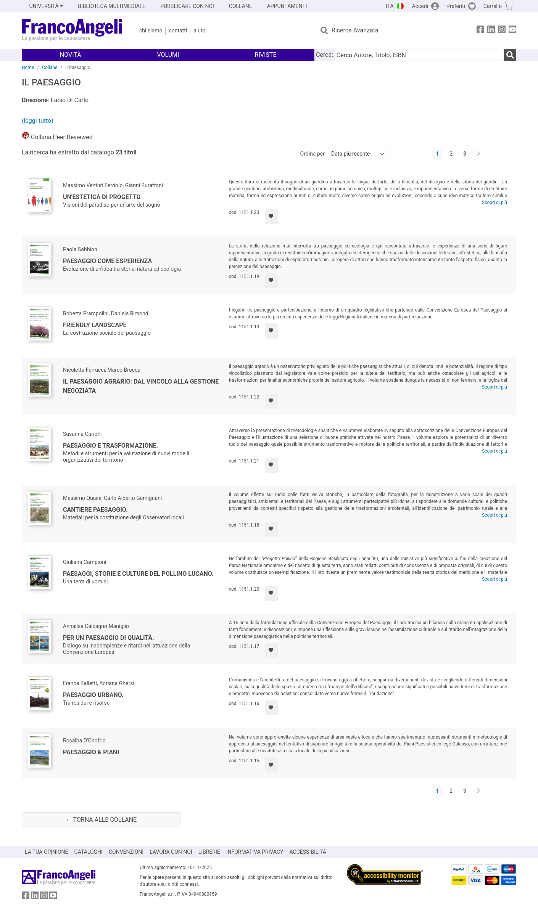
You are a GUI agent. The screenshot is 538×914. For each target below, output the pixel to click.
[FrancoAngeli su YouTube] (512, 31)
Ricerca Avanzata (355, 30)
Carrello (492, 6)
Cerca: (324, 54)
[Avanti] (478, 154)
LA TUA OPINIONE (46, 852)
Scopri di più (494, 202)
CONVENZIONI (126, 852)
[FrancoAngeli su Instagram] (502, 31)
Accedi (420, 6)
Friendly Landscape (94, 325)
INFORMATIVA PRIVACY (254, 852)
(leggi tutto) (37, 120)
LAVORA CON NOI (171, 852)
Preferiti (455, 6)
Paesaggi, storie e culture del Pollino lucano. (138, 573)
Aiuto (199, 30)
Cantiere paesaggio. (95, 509)
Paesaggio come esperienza (107, 261)
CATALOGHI (88, 852)
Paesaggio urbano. (93, 695)
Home (28, 67)
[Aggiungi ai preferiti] (271, 216)
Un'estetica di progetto (102, 197)
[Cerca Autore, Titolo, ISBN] (419, 55)
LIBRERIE (209, 852)
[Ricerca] (510, 55)
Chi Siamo (150, 30)
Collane (49, 67)
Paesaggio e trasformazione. (110, 445)
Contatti (178, 30)
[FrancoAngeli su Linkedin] (491, 31)
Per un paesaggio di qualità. (108, 637)
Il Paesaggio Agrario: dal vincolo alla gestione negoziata (141, 386)
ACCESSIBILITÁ (308, 852)
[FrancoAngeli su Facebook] (480, 31)
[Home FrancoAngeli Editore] (72, 30)
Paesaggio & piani (91, 752)
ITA (390, 6)
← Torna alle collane (101, 819)
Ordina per (312, 154)
